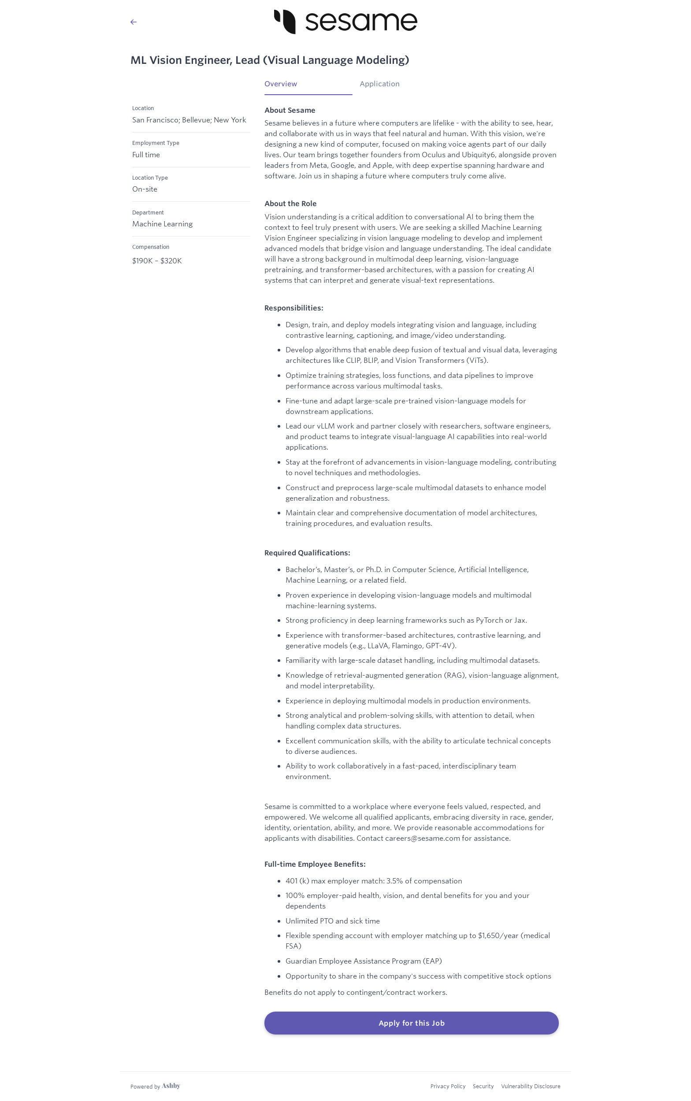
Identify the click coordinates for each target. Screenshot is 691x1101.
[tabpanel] (411, 570)
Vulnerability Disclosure (531, 1086)
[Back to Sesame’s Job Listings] (133, 22)
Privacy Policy (448, 1086)
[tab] (308, 86)
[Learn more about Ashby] (155, 1086)
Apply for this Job (412, 1023)
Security (483, 1086)
